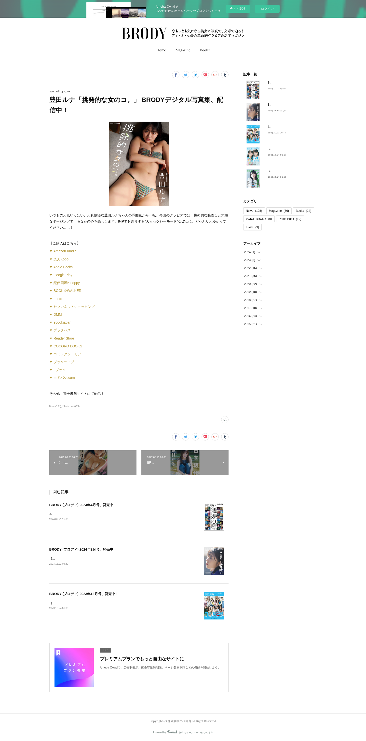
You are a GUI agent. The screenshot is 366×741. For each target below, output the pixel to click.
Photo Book (290, 219)
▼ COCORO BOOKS (65, 346)
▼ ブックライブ (61, 362)
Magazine (183, 50)
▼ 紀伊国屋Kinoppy (64, 283)
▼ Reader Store (61, 338)
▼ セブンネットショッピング (72, 307)
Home (161, 50)
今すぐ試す (238, 8)
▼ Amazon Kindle (63, 251)
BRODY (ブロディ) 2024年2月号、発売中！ (83, 549)
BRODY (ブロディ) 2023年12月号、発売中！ (84, 594)
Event (252, 227)
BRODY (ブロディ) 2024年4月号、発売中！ (83, 505)
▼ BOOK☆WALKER (65, 291)
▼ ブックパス (60, 330)
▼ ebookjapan (60, 322)
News (254, 211)
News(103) (55, 406)
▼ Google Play (60, 275)
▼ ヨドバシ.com (62, 378)
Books (205, 50)
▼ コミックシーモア (65, 354)
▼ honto (55, 299)
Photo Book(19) (71, 406)
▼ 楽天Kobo (58, 259)
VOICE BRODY (259, 219)
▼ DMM (55, 314)
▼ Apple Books (61, 267)
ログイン (267, 9)
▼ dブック (57, 370)
